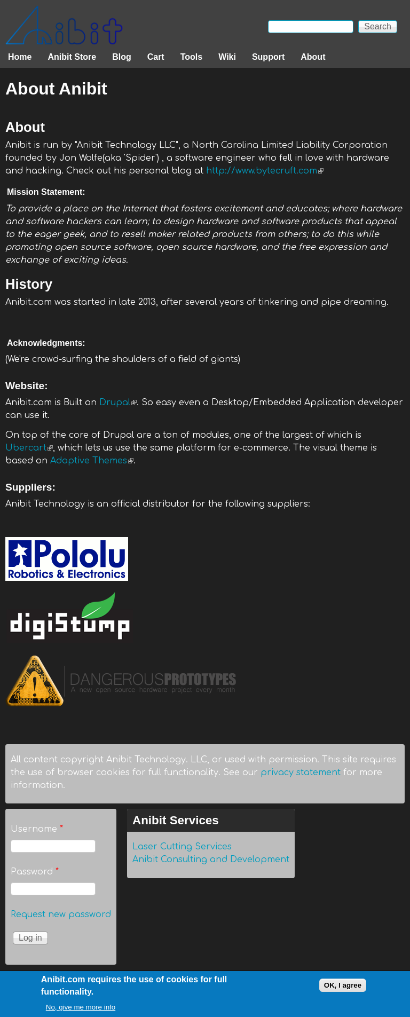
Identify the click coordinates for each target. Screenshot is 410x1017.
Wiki (227, 56)
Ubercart (29, 448)
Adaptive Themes (91, 461)
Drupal (118, 402)
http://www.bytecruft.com (265, 171)
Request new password (61, 914)
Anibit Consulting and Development (210, 859)
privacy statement (301, 772)
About (313, 56)
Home (19, 56)
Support (268, 56)
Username (37, 829)
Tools (191, 56)
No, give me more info (80, 1010)
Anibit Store (72, 56)
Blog (121, 56)
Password (35, 872)
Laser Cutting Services (182, 847)
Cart (155, 56)
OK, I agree (342, 987)
